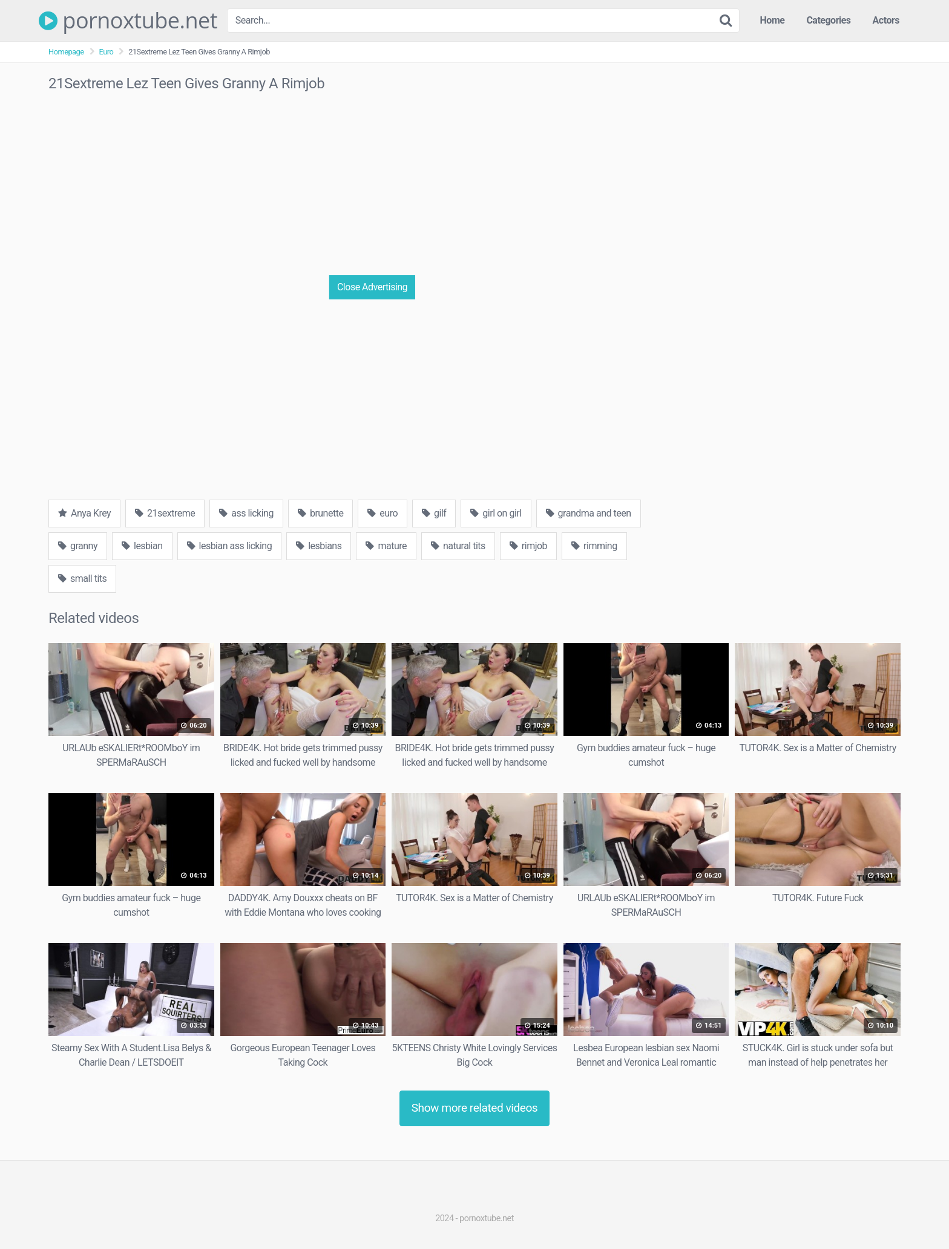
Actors (886, 20)
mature (386, 546)
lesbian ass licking (229, 546)
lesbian (142, 546)
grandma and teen (588, 513)
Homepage (66, 51)
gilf (434, 513)
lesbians (318, 546)
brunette (320, 513)
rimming (594, 546)
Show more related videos (475, 1108)
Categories (828, 20)
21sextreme (165, 513)
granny (77, 546)
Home (772, 20)
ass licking (246, 513)
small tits (82, 578)
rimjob (528, 546)
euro (382, 513)
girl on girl (495, 513)
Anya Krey (84, 513)
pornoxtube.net (128, 20)
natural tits (458, 546)
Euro (106, 51)
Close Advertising (372, 287)
